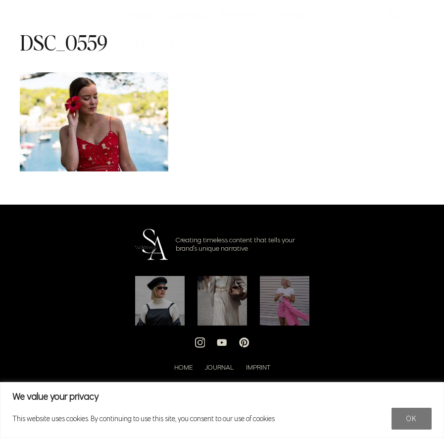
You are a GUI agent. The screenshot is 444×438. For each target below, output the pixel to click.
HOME (140, 15)
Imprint (258, 367)
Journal (219, 367)
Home (183, 367)
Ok (411, 418)
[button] (393, 15)
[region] (222, 410)
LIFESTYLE (151, 45)
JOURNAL (187, 15)
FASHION (239, 15)
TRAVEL (290, 15)
